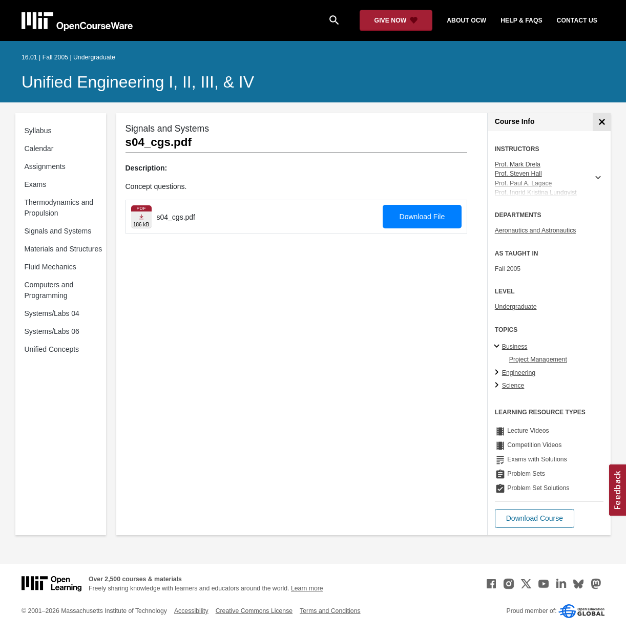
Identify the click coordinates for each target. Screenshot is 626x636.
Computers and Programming (49, 290)
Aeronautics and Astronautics (535, 230)
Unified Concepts (52, 349)
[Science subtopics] (498, 385)
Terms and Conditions (330, 610)
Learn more (307, 588)
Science (513, 385)
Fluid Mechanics (50, 267)
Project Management (538, 359)
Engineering (518, 372)
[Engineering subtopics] (498, 372)
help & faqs (521, 20)
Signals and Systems (58, 231)
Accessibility (191, 610)
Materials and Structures (63, 249)
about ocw (466, 20)
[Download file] (141, 216)
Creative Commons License (254, 610)
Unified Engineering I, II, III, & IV (138, 82)
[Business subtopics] (498, 346)
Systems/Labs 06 (52, 331)
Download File (422, 217)
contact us (577, 20)
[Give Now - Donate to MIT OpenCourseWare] (396, 20)
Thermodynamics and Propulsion (59, 207)
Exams (36, 184)
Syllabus (38, 130)
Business (515, 346)
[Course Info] (602, 122)
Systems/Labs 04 (52, 313)
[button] (534, 518)
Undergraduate (516, 306)
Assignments (45, 166)
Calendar (39, 148)
